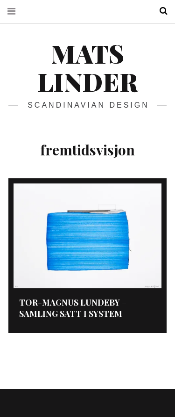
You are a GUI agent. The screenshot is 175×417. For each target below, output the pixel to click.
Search (160, 11)
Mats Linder (87, 67)
